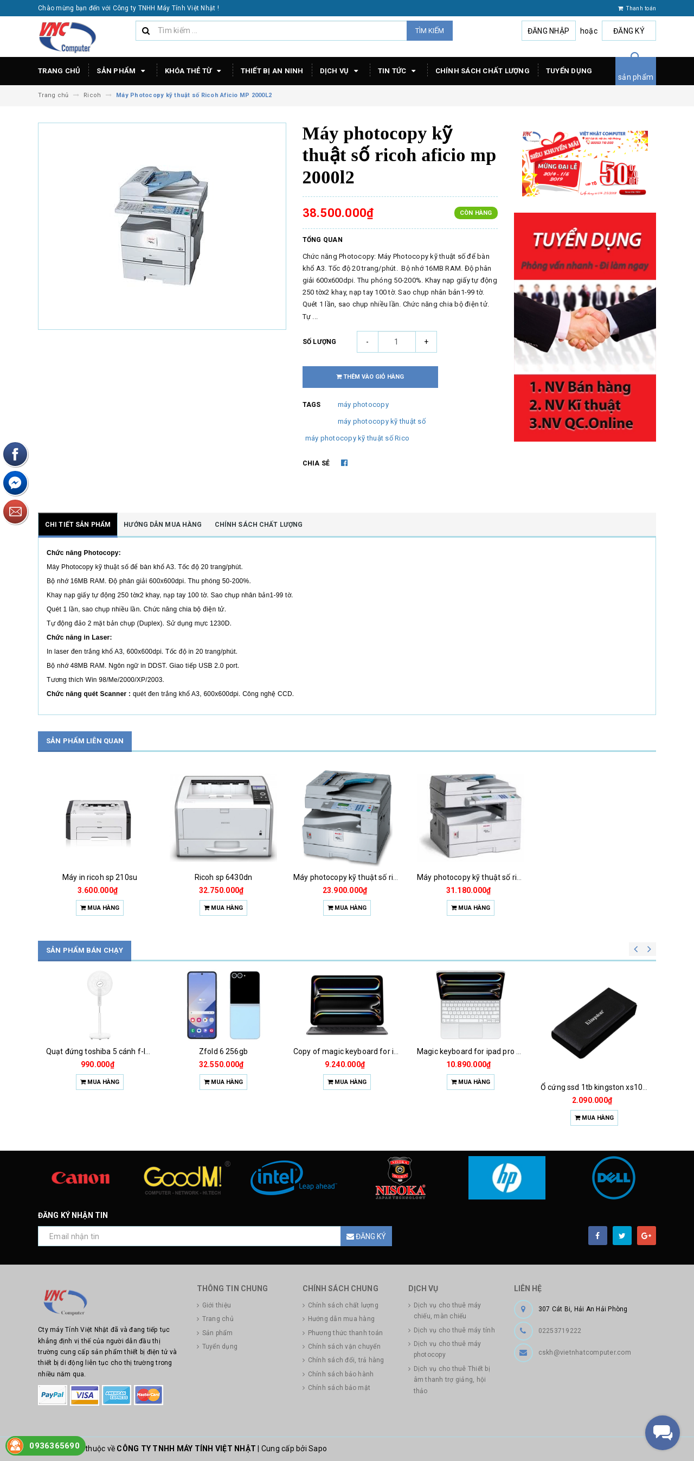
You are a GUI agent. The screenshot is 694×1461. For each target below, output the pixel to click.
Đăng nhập (548, 31)
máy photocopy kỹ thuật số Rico (357, 438)
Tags (312, 405)
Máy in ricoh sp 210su (99, 877)
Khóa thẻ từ (194, 71)
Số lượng (320, 342)
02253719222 (560, 1331)
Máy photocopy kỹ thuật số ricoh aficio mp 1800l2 (503, 877)
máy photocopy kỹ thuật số (382, 421)
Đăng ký (629, 31)
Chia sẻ (316, 463)
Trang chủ (59, 71)
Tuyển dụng (569, 71)
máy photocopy (363, 404)
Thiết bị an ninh (272, 71)
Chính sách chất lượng (482, 71)
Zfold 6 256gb (223, 1051)
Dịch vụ (341, 71)
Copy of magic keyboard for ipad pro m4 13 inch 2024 (386, 1051)
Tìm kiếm (429, 31)
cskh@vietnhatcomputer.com (584, 1352)
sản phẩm (635, 77)
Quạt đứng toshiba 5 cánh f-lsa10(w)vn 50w (122, 1051)
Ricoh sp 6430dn (223, 877)
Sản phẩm (122, 71)
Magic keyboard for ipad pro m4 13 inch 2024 (495, 1051)
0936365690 (54, 1446)
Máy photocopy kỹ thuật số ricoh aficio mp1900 (375, 877)
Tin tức (398, 71)
